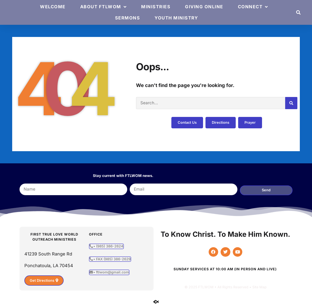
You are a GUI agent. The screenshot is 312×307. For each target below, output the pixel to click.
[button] (298, 13)
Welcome (53, 6)
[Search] (291, 103)
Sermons (127, 17)
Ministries (155, 6)
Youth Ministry (176, 17)
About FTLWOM (103, 6)
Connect (253, 6)
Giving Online (204, 6)
